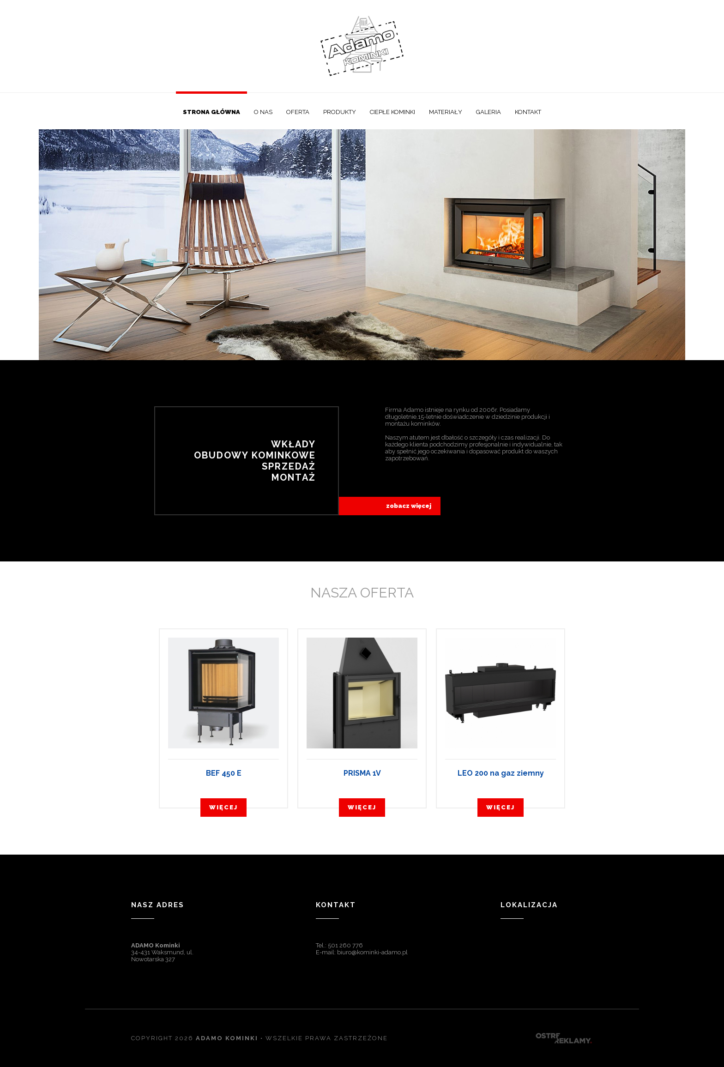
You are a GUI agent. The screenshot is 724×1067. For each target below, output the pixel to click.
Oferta (297, 112)
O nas (263, 112)
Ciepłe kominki (392, 112)
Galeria (488, 112)
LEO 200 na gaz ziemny (501, 773)
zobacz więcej (408, 505)
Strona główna (211, 112)
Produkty (339, 112)
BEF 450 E (223, 773)
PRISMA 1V (362, 773)
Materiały (445, 112)
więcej (223, 807)
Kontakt (528, 112)
